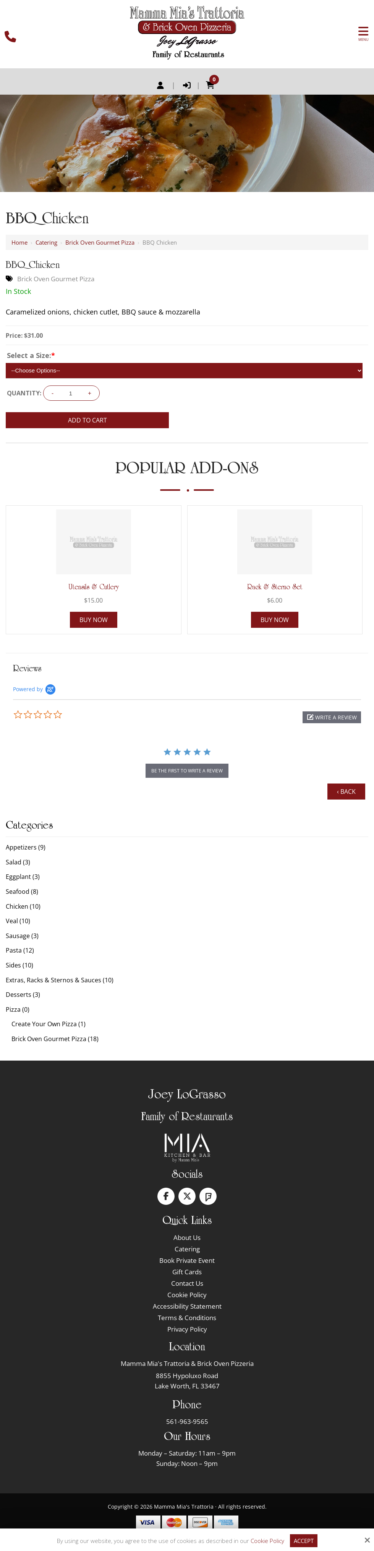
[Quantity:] (70, 393)
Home (19, 242)
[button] (332, 717)
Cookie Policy (267, 1540)
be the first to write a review (187, 770)
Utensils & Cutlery (93, 587)
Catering (46, 242)
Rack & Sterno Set (274, 587)
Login (187, 85)
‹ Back (346, 791)
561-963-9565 (187, 1421)
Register (160, 85)
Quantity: (24, 393)
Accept (304, 1541)
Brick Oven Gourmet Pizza (99, 242)
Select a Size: (31, 355)
